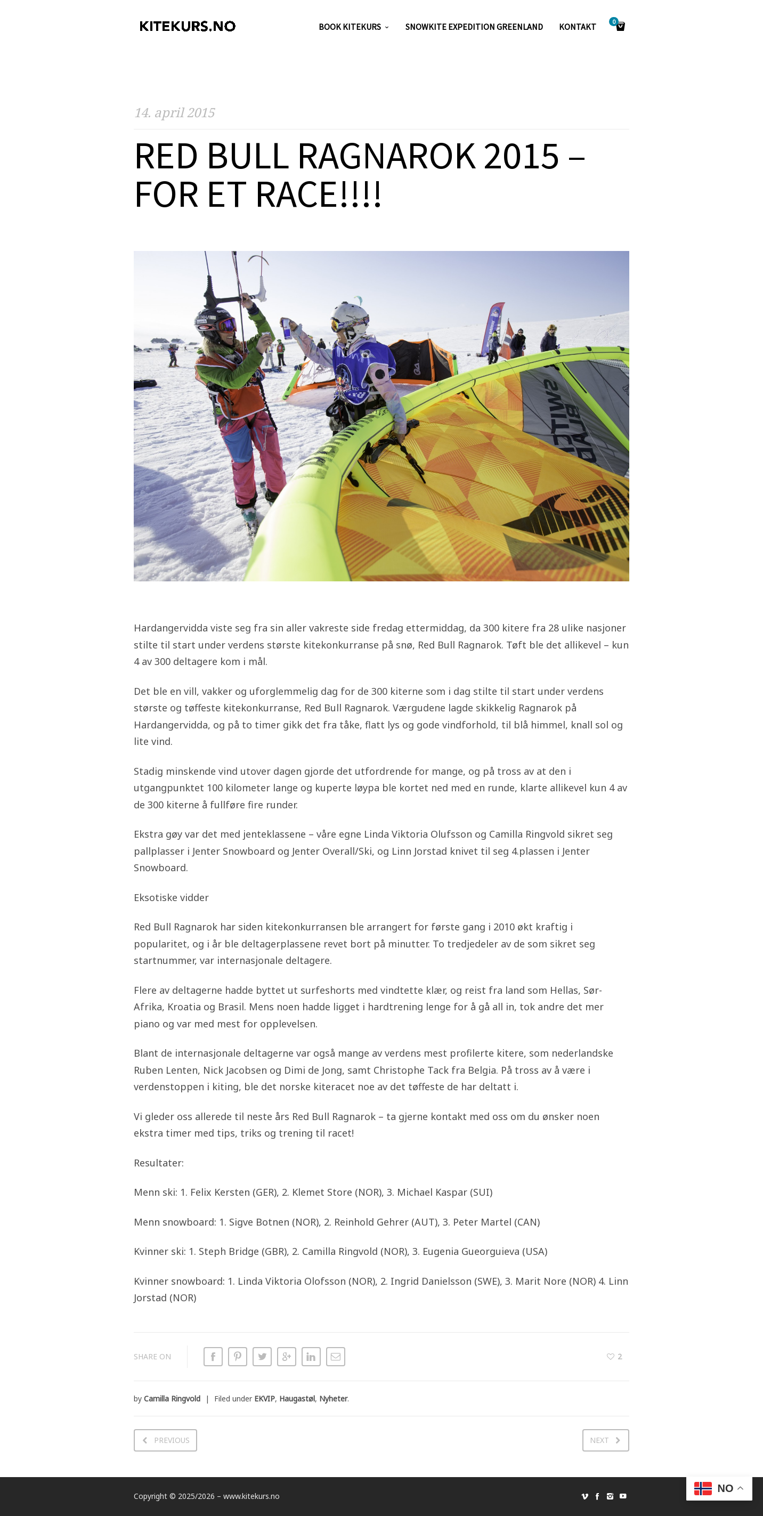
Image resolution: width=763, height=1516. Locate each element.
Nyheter (333, 1398)
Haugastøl (297, 1398)
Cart (615, 22)
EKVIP (264, 1398)
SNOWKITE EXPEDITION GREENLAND (474, 26)
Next (599, 1440)
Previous (172, 1440)
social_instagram (610, 1496)
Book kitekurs (350, 26)
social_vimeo (584, 1496)
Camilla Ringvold (172, 1398)
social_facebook (597, 1496)
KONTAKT (577, 26)
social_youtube (622, 1496)
